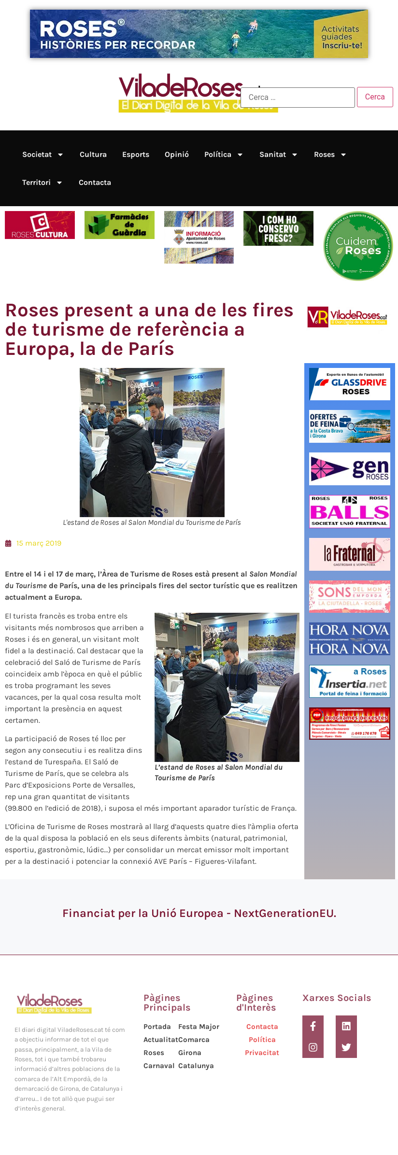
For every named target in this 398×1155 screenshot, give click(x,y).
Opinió (177, 154)
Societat (43, 154)
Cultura (93, 154)
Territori (42, 182)
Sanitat (278, 154)
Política (224, 154)
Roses (330, 154)
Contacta (95, 182)
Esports (135, 154)
